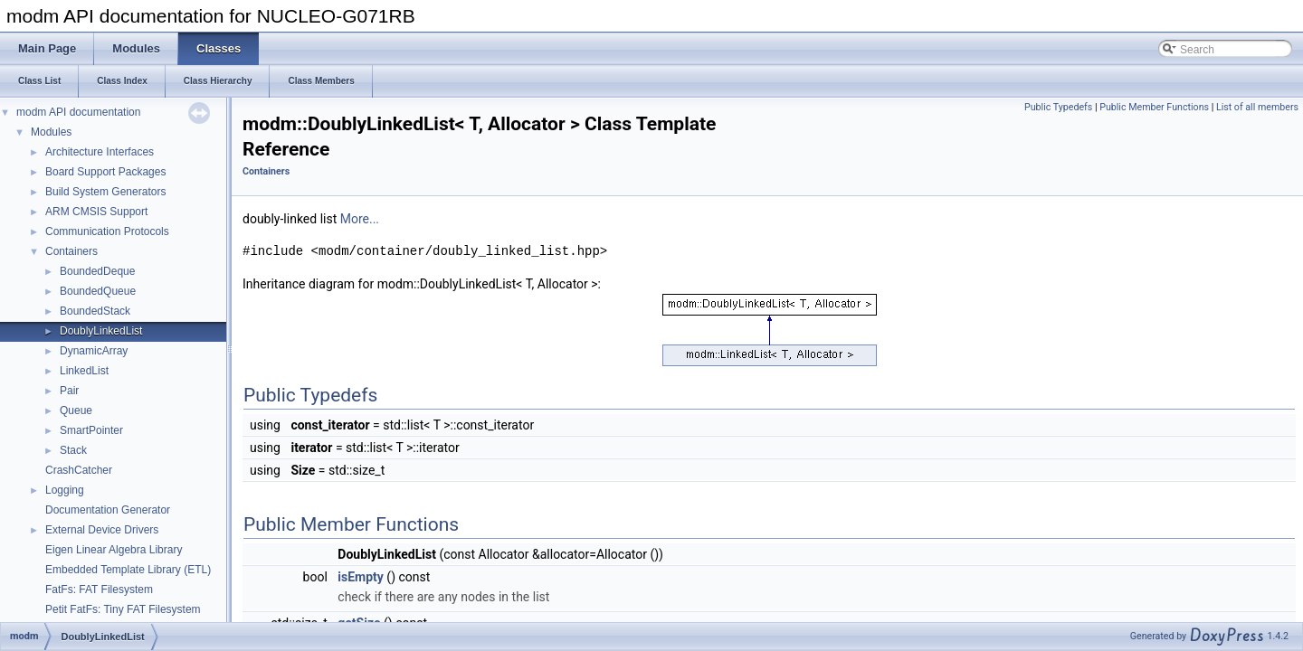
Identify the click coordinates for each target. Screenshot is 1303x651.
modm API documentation (78, 112)
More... (359, 219)
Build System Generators (105, 191)
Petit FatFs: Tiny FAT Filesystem (123, 609)
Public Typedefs (1058, 107)
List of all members (1257, 107)
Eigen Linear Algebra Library (113, 549)
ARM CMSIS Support (96, 211)
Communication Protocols (107, 231)
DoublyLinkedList (101, 331)
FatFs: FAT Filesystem (99, 589)
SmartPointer (91, 430)
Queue (76, 410)
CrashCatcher (78, 470)
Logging (64, 490)
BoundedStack (95, 311)
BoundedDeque (97, 271)
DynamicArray (94, 350)
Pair (69, 390)
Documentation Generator (107, 510)
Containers (71, 251)
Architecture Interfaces (99, 152)
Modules (51, 132)
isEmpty (361, 577)
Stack (73, 450)
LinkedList (84, 370)
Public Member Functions (1154, 107)
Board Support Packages (105, 171)
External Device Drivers (101, 530)
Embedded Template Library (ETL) (128, 569)
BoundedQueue (98, 291)
